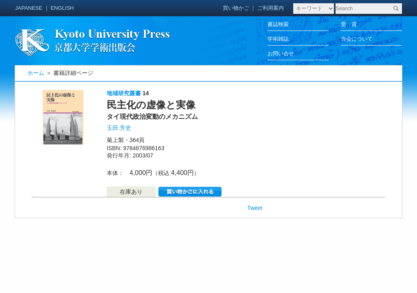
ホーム (35, 73)
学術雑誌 (278, 39)
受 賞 (349, 24)
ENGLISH (62, 8)
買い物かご (236, 8)
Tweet (254, 208)
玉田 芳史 (119, 128)
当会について (357, 39)
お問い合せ (281, 53)
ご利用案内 (270, 8)
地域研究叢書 (124, 93)
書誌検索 (278, 24)
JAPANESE (28, 8)
